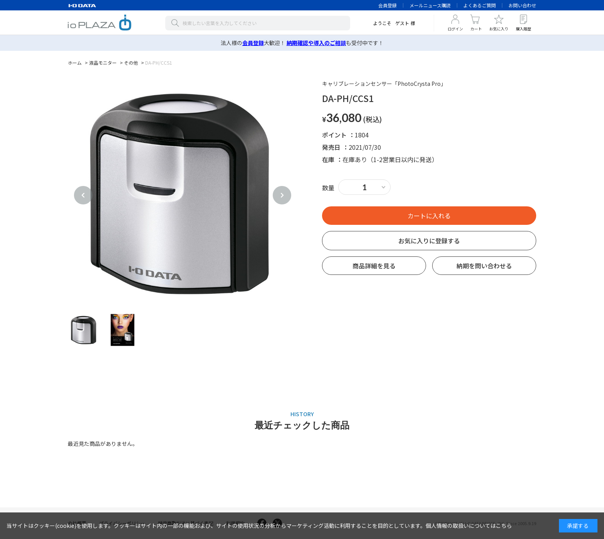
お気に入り (498, 29)
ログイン (455, 29)
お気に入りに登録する (429, 240)
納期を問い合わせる (484, 265)
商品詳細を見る (374, 265)
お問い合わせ (522, 5)
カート (476, 29)
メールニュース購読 (430, 5)
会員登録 (387, 5)
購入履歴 (523, 29)
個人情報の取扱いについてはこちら (469, 525)
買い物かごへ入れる (429, 215)
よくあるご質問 (479, 5)
